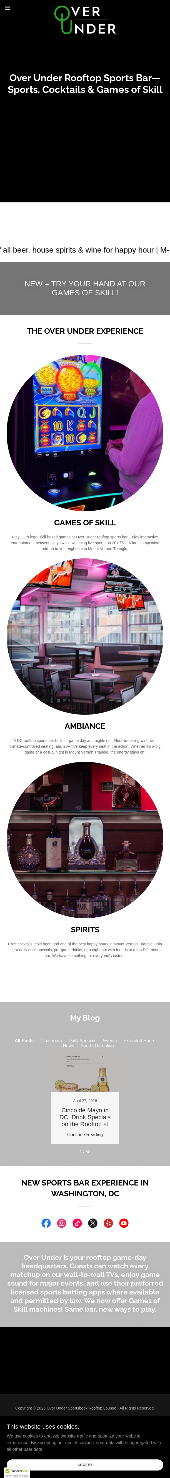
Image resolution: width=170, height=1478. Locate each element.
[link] (85, 8)
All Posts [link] (24, 1040)
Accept (85, 1465)
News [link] (68, 1045)
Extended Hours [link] (139, 1040)
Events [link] (110, 1040)
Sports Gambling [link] (97, 1045)
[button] (14, 7)
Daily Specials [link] (82, 1040)
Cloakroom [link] (51, 1040)
